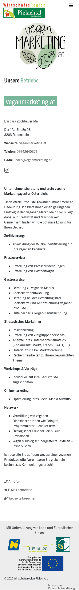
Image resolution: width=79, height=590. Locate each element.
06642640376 (27, 151)
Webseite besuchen (20, 498)
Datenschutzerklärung (61, 588)
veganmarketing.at (32, 143)
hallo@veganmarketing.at (33, 160)
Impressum (55, 585)
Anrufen (12, 481)
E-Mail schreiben (18, 490)
